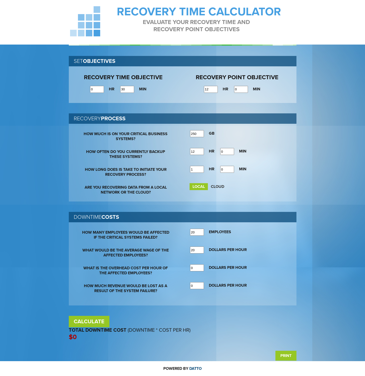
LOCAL (199, 186)
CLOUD (217, 186)
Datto (195, 368)
